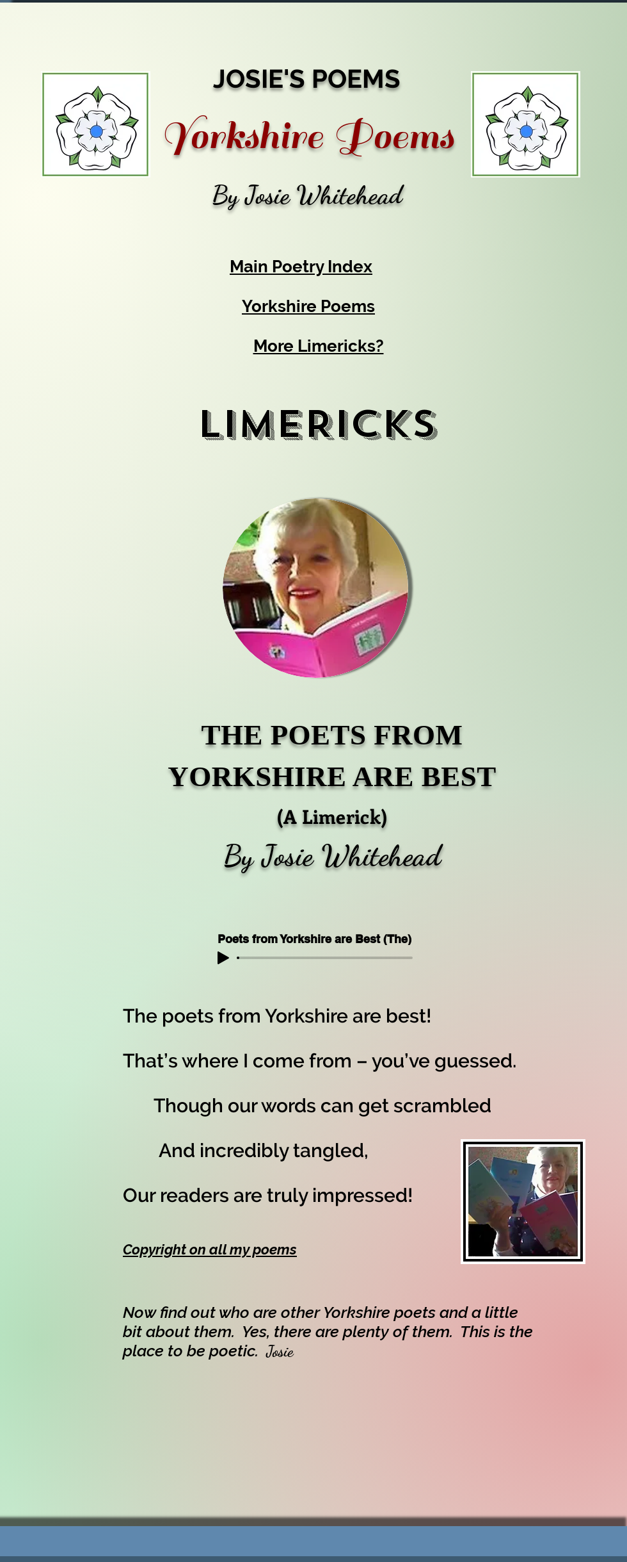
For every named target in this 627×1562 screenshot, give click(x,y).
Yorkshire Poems (308, 306)
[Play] (223, 957)
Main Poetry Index (301, 266)
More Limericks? (318, 346)
